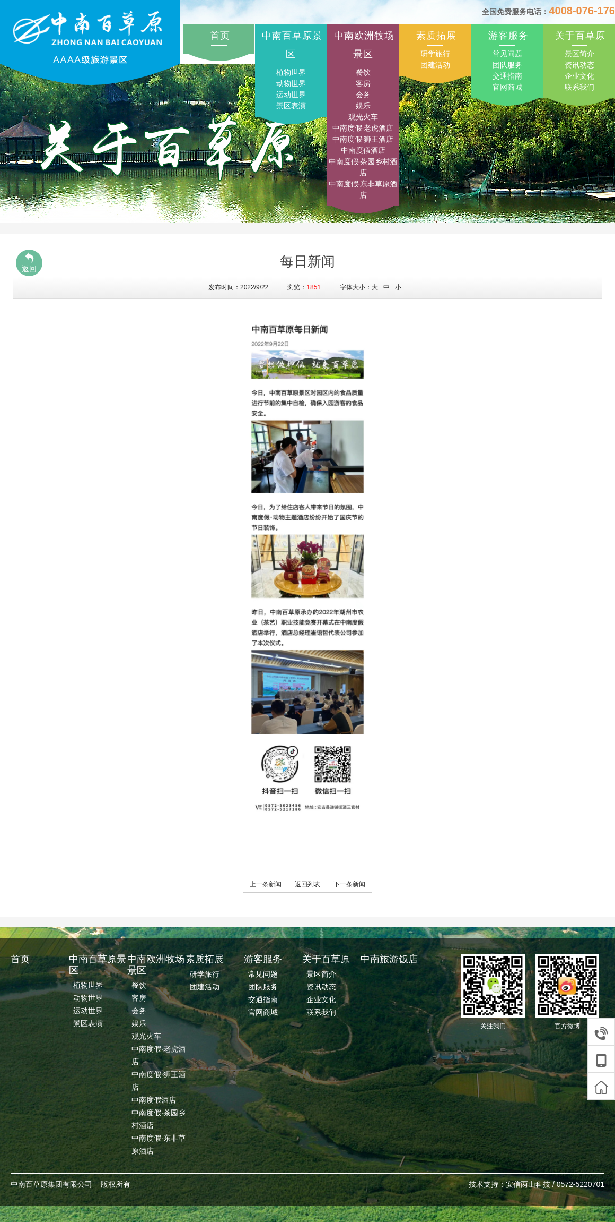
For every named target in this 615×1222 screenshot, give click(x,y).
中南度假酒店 (363, 150)
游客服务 (508, 35)
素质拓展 (436, 35)
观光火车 (363, 117)
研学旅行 (435, 53)
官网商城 (507, 87)
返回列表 (307, 884)
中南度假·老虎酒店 (363, 128)
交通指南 (507, 76)
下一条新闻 (349, 884)
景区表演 (291, 105)
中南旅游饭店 (389, 959)
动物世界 (291, 83)
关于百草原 (580, 35)
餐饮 (363, 72)
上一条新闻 (266, 884)
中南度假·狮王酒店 (363, 139)
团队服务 (507, 65)
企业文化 (579, 76)
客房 (363, 83)
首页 (220, 35)
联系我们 (579, 87)
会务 (363, 94)
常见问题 (507, 53)
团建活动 (435, 65)
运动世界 (291, 94)
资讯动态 (579, 65)
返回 (29, 262)
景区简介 (579, 53)
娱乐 (363, 105)
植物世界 (291, 72)
